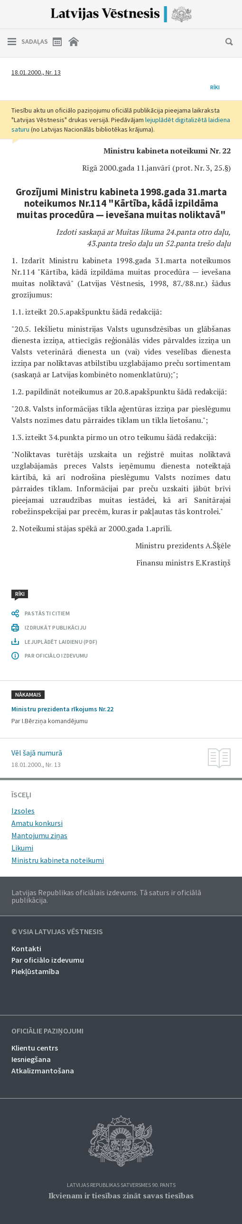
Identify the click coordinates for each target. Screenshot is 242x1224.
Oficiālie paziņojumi (47, 1031)
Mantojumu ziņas (39, 835)
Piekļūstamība (35, 971)
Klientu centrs (34, 1047)
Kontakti (26, 948)
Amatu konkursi (37, 823)
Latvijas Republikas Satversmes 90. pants (121, 1185)
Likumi (22, 847)
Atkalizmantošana (42, 1070)
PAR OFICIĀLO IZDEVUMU (56, 655)
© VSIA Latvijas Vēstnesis (57, 932)
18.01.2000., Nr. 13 (36, 72)
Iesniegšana (31, 1059)
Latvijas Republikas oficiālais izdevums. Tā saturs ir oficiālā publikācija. (106, 896)
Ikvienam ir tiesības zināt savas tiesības (121, 1195)
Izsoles (23, 810)
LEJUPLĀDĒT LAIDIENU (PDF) (61, 641)
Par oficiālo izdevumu (47, 960)
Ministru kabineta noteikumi (57, 860)
